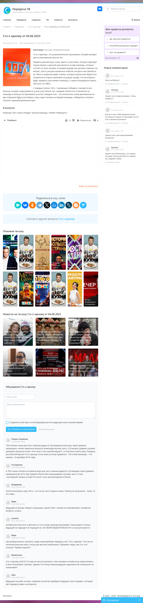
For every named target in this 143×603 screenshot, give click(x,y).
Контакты (73, 19)
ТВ (47, 19)
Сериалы (36, 19)
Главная (7, 19)
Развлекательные (61, 49)
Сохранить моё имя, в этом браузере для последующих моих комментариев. (46, 422)
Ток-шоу (48, 49)
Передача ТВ (21, 9)
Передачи (21, 19)
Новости (58, 19)
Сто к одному (34, 26)
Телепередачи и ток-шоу (128, 595)
